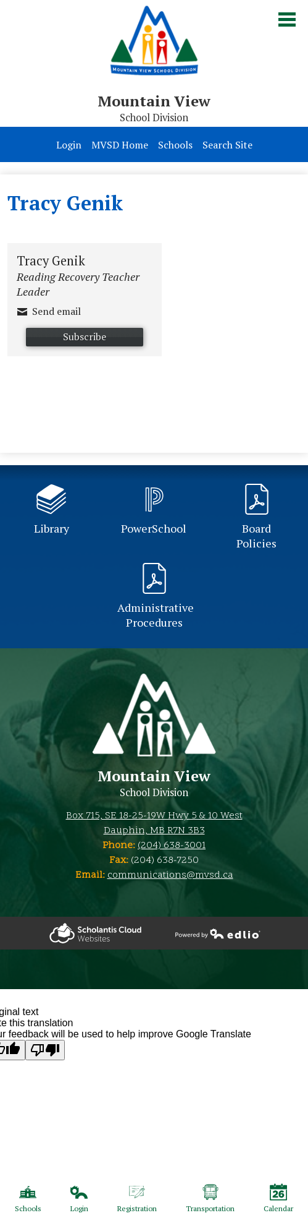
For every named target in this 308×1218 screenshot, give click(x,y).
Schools (175, 145)
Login (68, 145)
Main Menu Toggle (287, 19)
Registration (137, 1198)
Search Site (227, 145)
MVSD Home (119, 145)
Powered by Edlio (95, 933)
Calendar (278, 1198)
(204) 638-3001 (172, 845)
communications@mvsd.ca (170, 875)
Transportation (210, 1198)
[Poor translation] (45, 1050)
